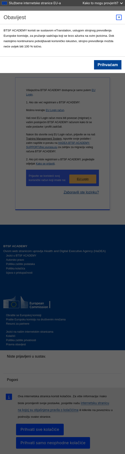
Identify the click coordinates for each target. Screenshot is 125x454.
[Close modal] (118, 17)
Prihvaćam (108, 65)
